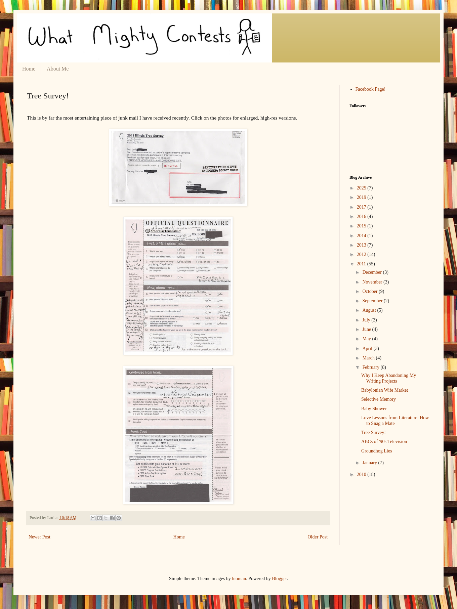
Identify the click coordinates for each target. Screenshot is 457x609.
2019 (362, 197)
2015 (362, 225)
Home (28, 69)
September (372, 300)
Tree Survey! (373, 432)
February (371, 367)
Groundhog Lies (376, 450)
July (366, 319)
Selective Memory (378, 399)
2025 (362, 187)
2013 (362, 245)
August (369, 310)
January (370, 462)
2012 (362, 254)
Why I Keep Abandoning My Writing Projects (388, 378)
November (372, 282)
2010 (362, 474)
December (372, 272)
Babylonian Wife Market (384, 390)
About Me (58, 69)
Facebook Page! (371, 89)
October (370, 291)
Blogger (279, 578)
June (367, 329)
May (367, 338)
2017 (362, 207)
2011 (362, 263)
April (367, 348)
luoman (239, 578)
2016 (362, 216)
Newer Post (39, 536)
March (369, 357)
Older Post (318, 536)
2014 (362, 235)
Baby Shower (374, 408)
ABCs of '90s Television (384, 441)
